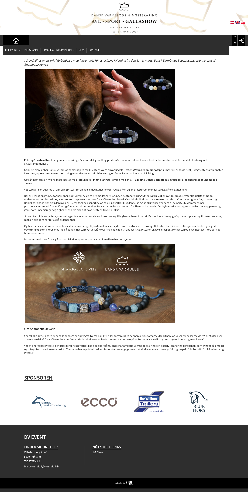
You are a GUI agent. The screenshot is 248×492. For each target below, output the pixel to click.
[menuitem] (8, 40)
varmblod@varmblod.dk (44, 466)
